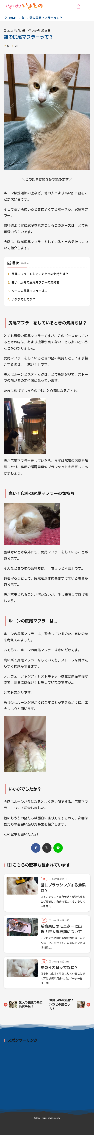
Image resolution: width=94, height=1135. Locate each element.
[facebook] (35, 848)
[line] (58, 848)
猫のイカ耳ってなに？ (59, 967)
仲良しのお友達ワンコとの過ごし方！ (61, 1004)
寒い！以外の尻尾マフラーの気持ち (33, 282)
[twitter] (46, 848)
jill (17, 46)
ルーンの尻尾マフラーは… (27, 291)
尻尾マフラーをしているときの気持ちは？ (37, 274)
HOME (12, 18)
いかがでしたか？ (21, 299)
